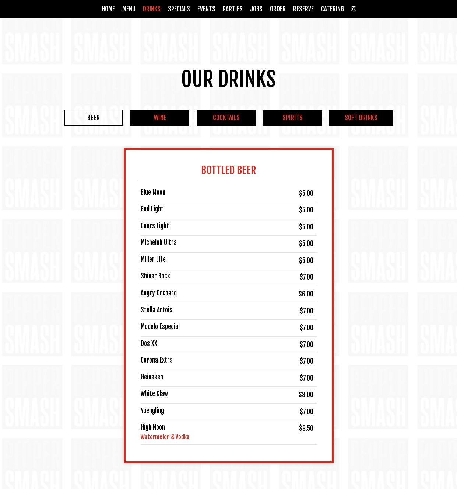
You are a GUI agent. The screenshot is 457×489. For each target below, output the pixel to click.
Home (108, 9)
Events (206, 9)
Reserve (303, 9)
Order (278, 9)
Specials (179, 9)
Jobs (256, 9)
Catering (332, 9)
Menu (129, 9)
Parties (233, 9)
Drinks (152, 9)
